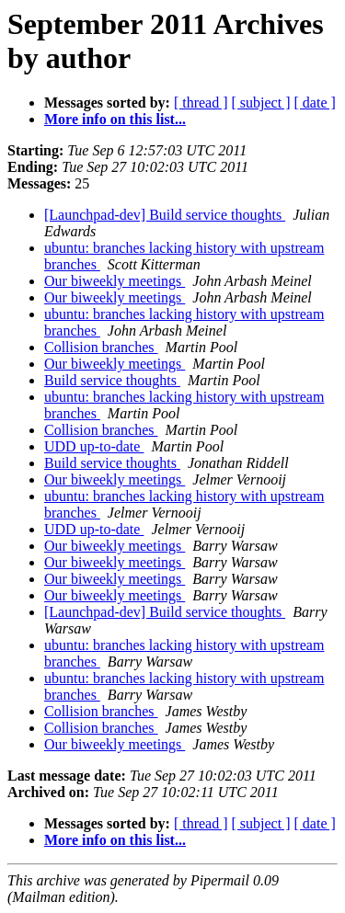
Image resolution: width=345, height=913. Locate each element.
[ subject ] (261, 102)
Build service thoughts (112, 380)
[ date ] (315, 102)
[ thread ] (201, 102)
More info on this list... (115, 119)
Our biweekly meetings (114, 281)
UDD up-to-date (94, 446)
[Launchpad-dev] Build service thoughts (164, 215)
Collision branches (101, 347)
